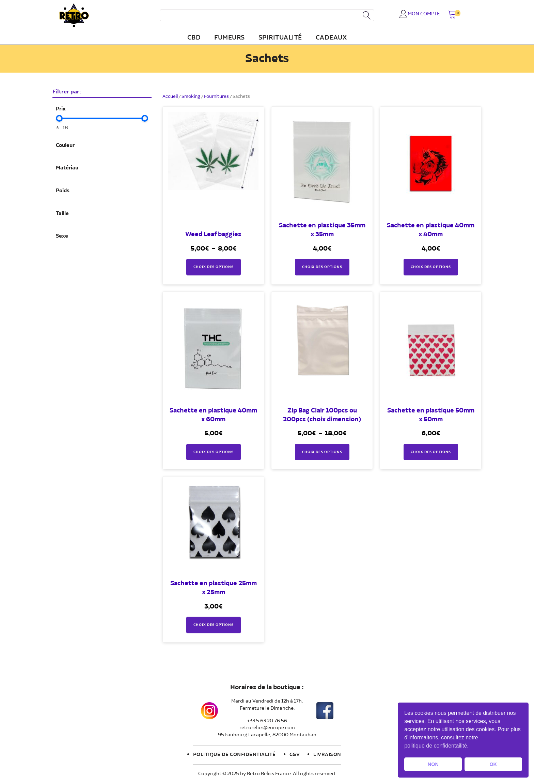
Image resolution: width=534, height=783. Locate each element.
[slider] (59, 118)
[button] (452, 15)
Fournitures (216, 96)
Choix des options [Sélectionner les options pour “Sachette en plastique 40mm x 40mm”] (431, 267)
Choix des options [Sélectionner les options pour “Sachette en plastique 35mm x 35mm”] (322, 267)
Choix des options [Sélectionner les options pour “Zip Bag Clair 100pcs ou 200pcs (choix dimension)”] (322, 452)
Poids (62, 191)
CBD (194, 37)
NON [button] (433, 764)
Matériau (67, 168)
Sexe (62, 236)
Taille (62, 213)
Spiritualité (280, 37)
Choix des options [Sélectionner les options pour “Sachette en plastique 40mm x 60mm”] (213, 452)
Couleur (65, 145)
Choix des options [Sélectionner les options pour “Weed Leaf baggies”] (213, 267)
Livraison (327, 754)
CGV (294, 754)
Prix (61, 109)
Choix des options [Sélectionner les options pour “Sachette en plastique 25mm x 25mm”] (213, 625)
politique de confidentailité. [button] (436, 746)
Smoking (191, 96)
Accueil (170, 96)
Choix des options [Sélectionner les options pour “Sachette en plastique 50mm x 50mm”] (431, 452)
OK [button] (493, 764)
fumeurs (229, 37)
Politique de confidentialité (234, 754)
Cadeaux (331, 37)
